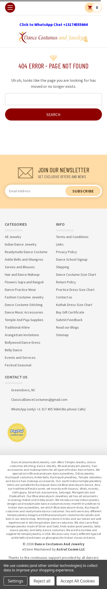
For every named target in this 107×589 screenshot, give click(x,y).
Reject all (42, 581)
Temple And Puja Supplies (24, 320)
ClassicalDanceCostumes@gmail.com (39, 399)
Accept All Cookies (78, 581)
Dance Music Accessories (24, 312)
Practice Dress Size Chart (75, 289)
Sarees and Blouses (20, 267)
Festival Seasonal (18, 365)
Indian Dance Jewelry (21, 244)
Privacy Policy (66, 252)
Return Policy (66, 282)
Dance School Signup (72, 259)
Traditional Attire (17, 327)
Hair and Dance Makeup (22, 274)
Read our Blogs (67, 327)
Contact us (64, 297)
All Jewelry (13, 236)
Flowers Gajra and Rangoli (24, 282)
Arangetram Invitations (22, 335)
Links (60, 244)
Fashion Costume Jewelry (24, 297)
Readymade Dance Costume (26, 252)
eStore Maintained (36, 549)
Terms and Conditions (72, 236)
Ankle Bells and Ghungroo (24, 259)
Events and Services (20, 357)
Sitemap (62, 335)
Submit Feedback (69, 320)
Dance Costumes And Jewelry (60, 544)
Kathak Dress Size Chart (74, 304)
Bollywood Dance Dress (22, 342)
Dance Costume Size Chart (76, 274)
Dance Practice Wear (20, 289)
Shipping (62, 267)
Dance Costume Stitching (24, 304)
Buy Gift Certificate (70, 312)
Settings (15, 581)
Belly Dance (13, 350)
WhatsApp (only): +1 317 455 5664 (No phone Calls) (48, 409)
